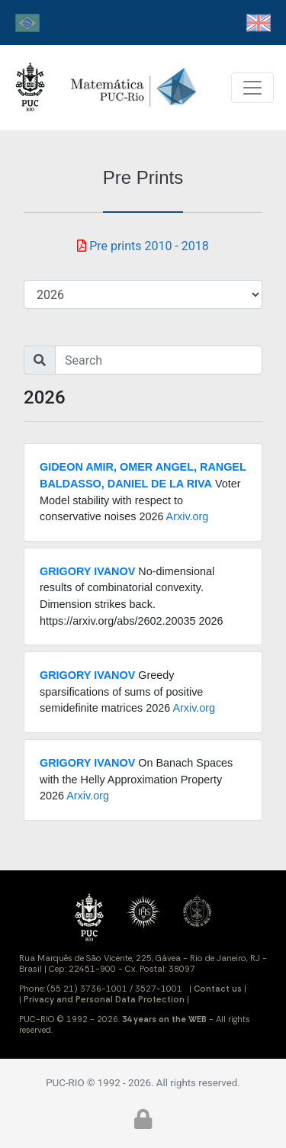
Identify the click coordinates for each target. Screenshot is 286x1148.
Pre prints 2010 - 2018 (143, 246)
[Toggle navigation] (252, 87)
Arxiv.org (187, 516)
